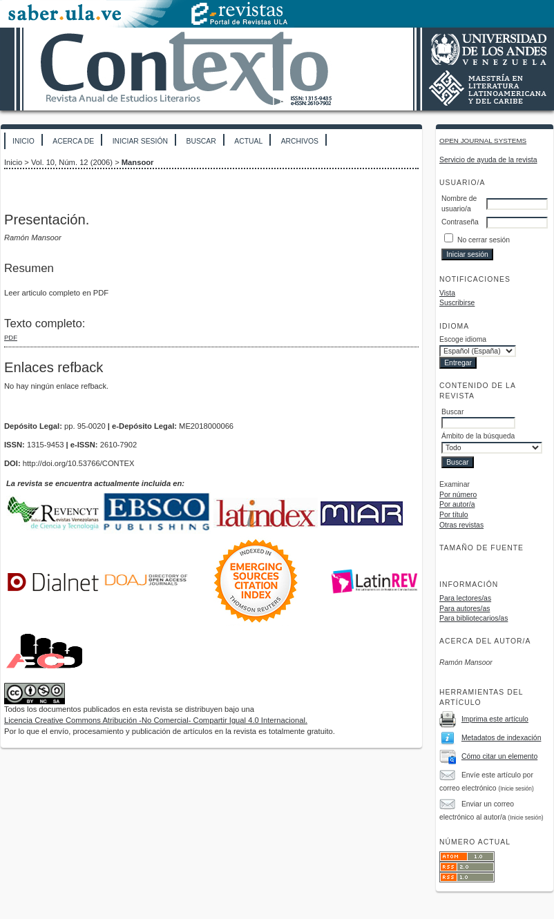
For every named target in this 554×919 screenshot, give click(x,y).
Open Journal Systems (482, 140)
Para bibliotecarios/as (473, 618)
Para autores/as (464, 608)
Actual (248, 141)
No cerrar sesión (483, 240)
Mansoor (138, 162)
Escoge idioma (462, 339)
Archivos (299, 141)
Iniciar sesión (140, 141)
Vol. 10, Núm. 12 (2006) (72, 162)
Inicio (23, 141)
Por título (453, 515)
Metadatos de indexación (501, 738)
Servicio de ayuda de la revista (488, 160)
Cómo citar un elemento (499, 756)
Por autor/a (457, 504)
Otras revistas (461, 525)
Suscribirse (457, 303)
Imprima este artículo (494, 719)
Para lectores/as (465, 598)
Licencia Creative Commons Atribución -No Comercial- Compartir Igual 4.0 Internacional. (155, 720)
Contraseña (460, 222)
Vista (447, 293)
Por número (458, 495)
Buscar (201, 141)
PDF (10, 337)
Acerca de (73, 141)
